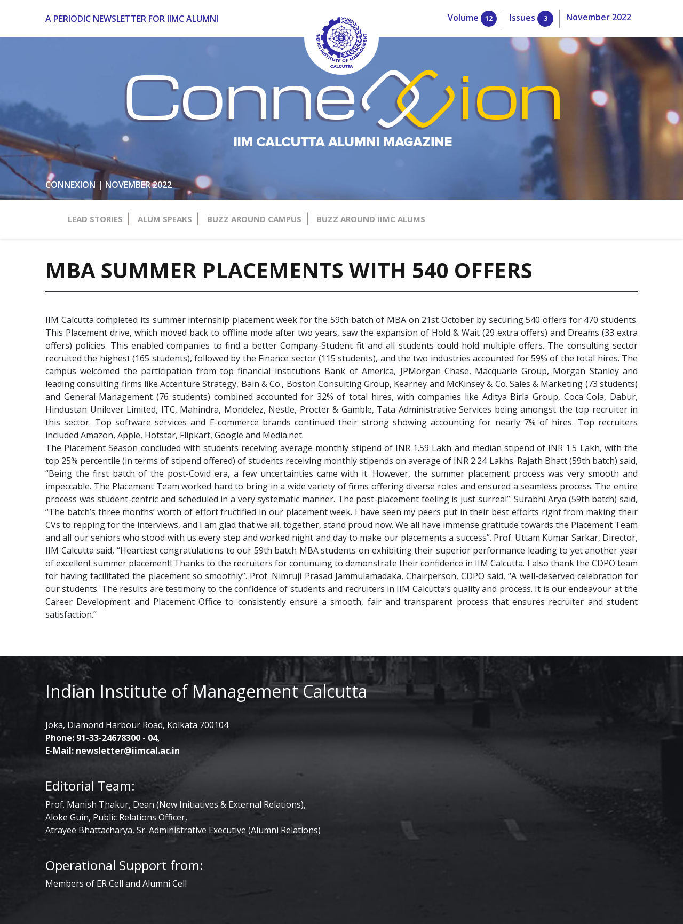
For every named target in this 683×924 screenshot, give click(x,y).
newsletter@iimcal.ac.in (78, 461)
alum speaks (47, 132)
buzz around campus (61, 142)
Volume (44, 49)
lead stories (45, 123)
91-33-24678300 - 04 (68, 451)
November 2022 (53, 68)
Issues (39, 59)
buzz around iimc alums (66, 151)
